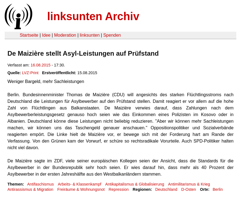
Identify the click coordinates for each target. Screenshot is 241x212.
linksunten (90, 35)
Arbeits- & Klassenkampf (79, 184)
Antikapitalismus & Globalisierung (134, 184)
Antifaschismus (40, 184)
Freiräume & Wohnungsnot (81, 189)
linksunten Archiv (93, 16)
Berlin (218, 189)
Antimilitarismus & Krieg (189, 184)
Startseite (29, 35)
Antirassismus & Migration (30, 189)
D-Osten (188, 189)
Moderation (65, 35)
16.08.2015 (40, 65)
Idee (46, 35)
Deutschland (166, 189)
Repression (119, 189)
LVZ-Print (30, 73)
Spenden (112, 35)
